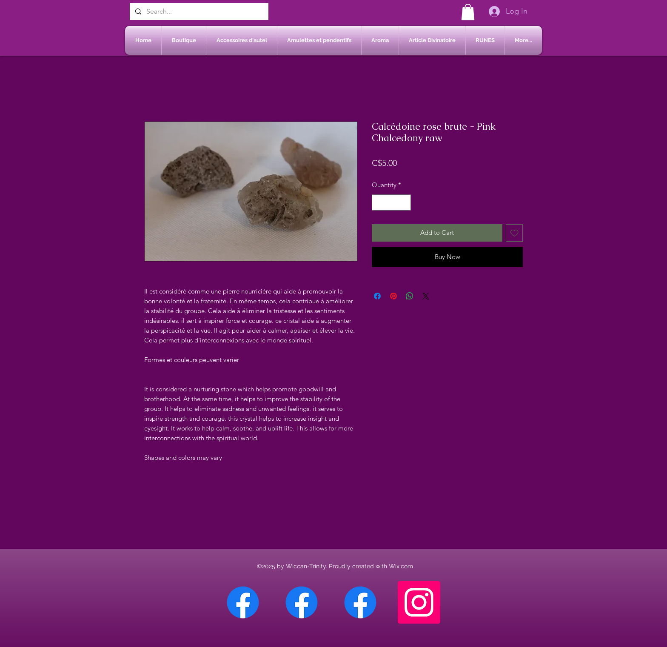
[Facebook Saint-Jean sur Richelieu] (360, 602)
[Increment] (404, 203)
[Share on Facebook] (377, 296)
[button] (468, 12)
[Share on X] (426, 296)
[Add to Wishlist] (514, 233)
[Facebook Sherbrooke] (301, 602)
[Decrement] (379, 203)
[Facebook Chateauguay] (243, 602)
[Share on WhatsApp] (410, 296)
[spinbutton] (392, 203)
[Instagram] (419, 602)
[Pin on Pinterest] (393, 296)
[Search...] (198, 11)
